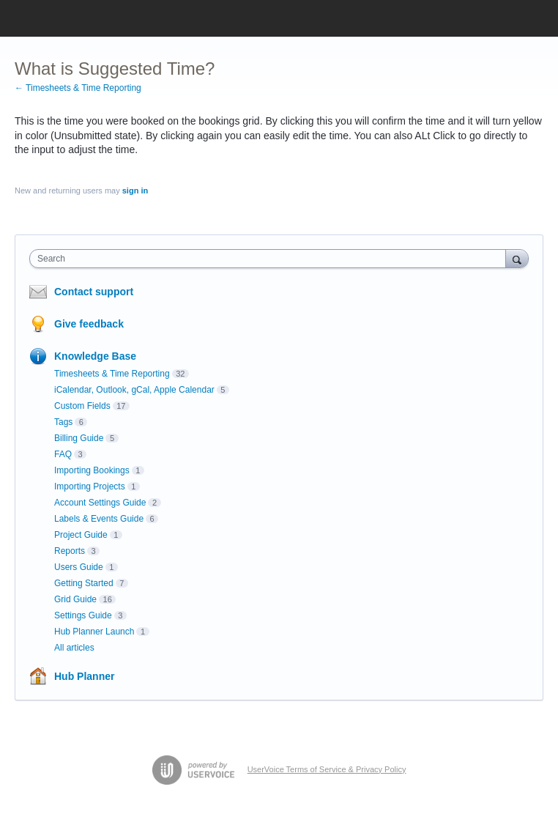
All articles (74, 648)
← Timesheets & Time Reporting (78, 88)
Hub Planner (84, 676)
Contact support (93, 291)
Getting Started (84, 583)
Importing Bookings (92, 470)
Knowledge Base (95, 356)
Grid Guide (75, 599)
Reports (69, 551)
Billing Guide (78, 438)
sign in (135, 190)
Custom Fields (82, 406)
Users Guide (78, 567)
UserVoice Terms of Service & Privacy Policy (327, 769)
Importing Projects (89, 486)
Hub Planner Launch (94, 631)
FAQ (63, 454)
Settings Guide (83, 615)
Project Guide (81, 535)
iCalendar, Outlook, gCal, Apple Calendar (134, 390)
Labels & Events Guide (99, 519)
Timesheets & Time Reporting (112, 374)
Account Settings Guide (100, 502)
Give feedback (89, 324)
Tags (63, 422)
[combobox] (271, 259)
